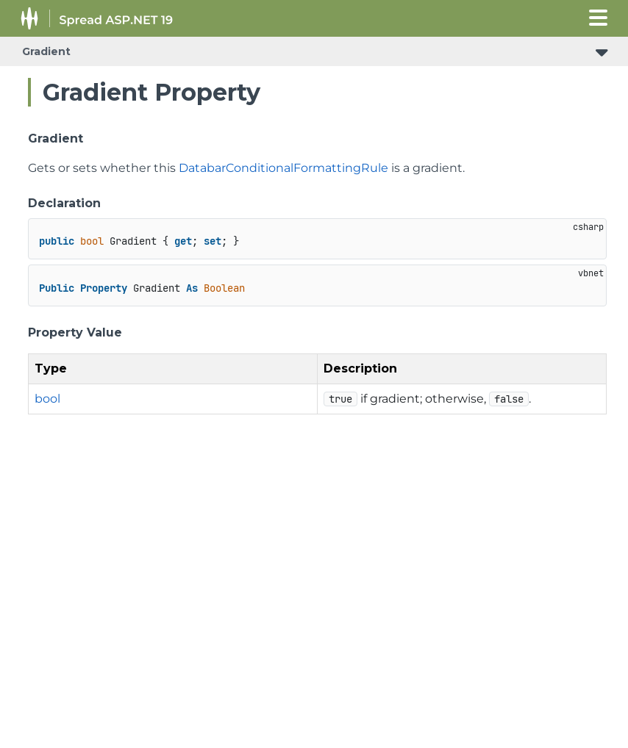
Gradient (46, 51)
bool (47, 399)
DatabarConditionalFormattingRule (283, 168)
